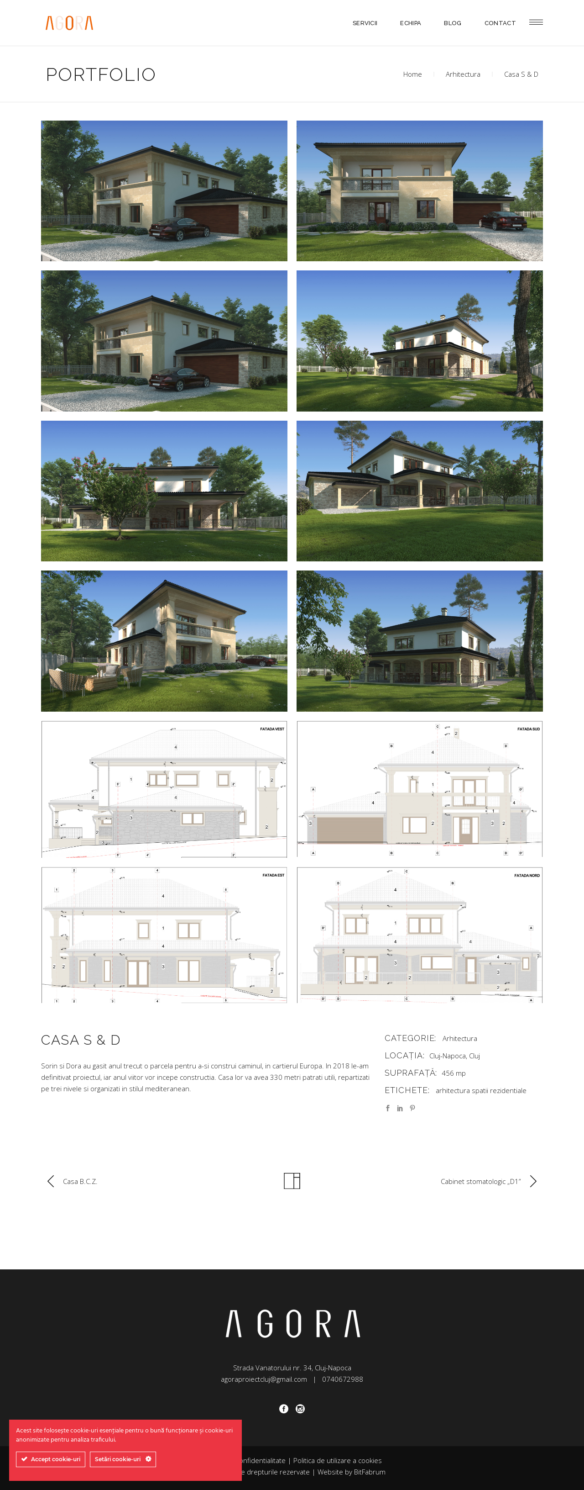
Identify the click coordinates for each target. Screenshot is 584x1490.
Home (412, 74)
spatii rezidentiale (499, 1090)
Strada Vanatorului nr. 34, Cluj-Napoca (292, 1367)
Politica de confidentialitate (244, 1460)
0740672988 (342, 1379)
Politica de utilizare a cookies (337, 1460)
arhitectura (453, 1090)
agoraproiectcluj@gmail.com (264, 1379)
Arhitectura (463, 74)
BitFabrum (370, 1471)
